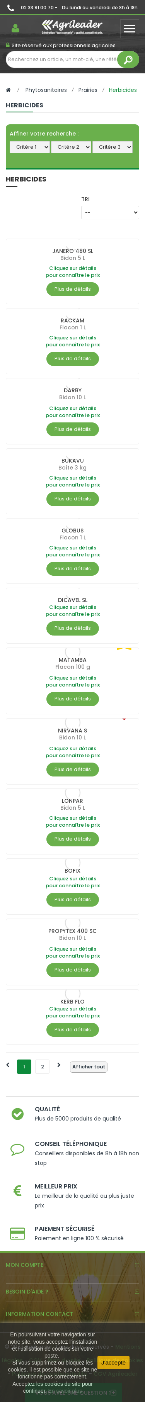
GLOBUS (72, 530)
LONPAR (72, 801)
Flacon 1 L (73, 327)
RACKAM (72, 320)
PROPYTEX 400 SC (72, 931)
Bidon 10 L (72, 397)
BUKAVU (72, 461)
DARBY (73, 390)
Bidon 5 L (72, 258)
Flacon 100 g (72, 667)
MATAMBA (73, 660)
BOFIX (72, 871)
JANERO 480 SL (72, 251)
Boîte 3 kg (72, 467)
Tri (85, 199)
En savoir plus (65, 1391)
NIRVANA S (72, 730)
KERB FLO (72, 1001)
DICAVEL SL (72, 600)
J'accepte (113, 1362)
